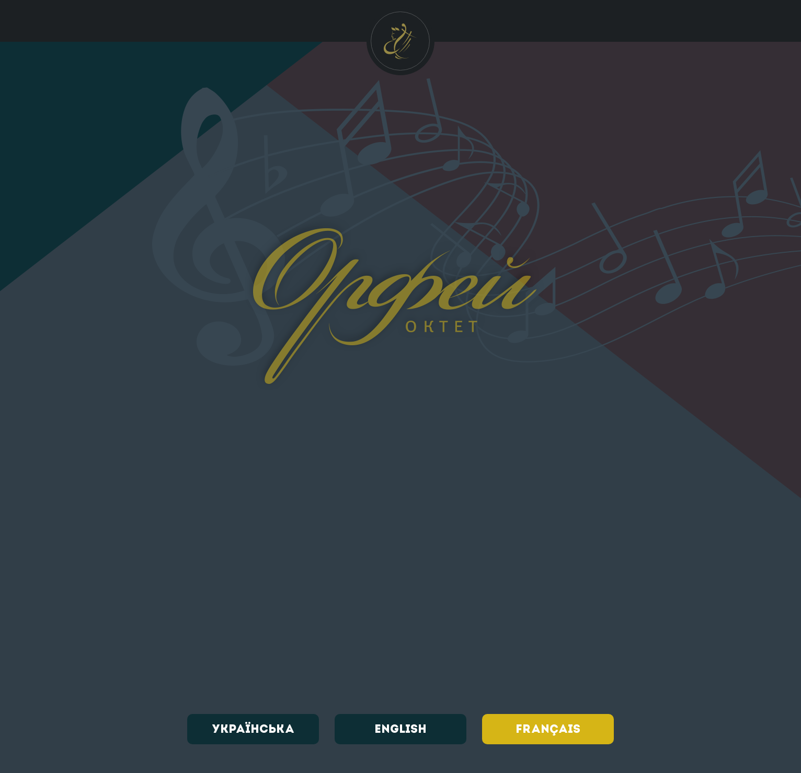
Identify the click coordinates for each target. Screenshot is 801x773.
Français (548, 729)
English (400, 729)
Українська (253, 729)
